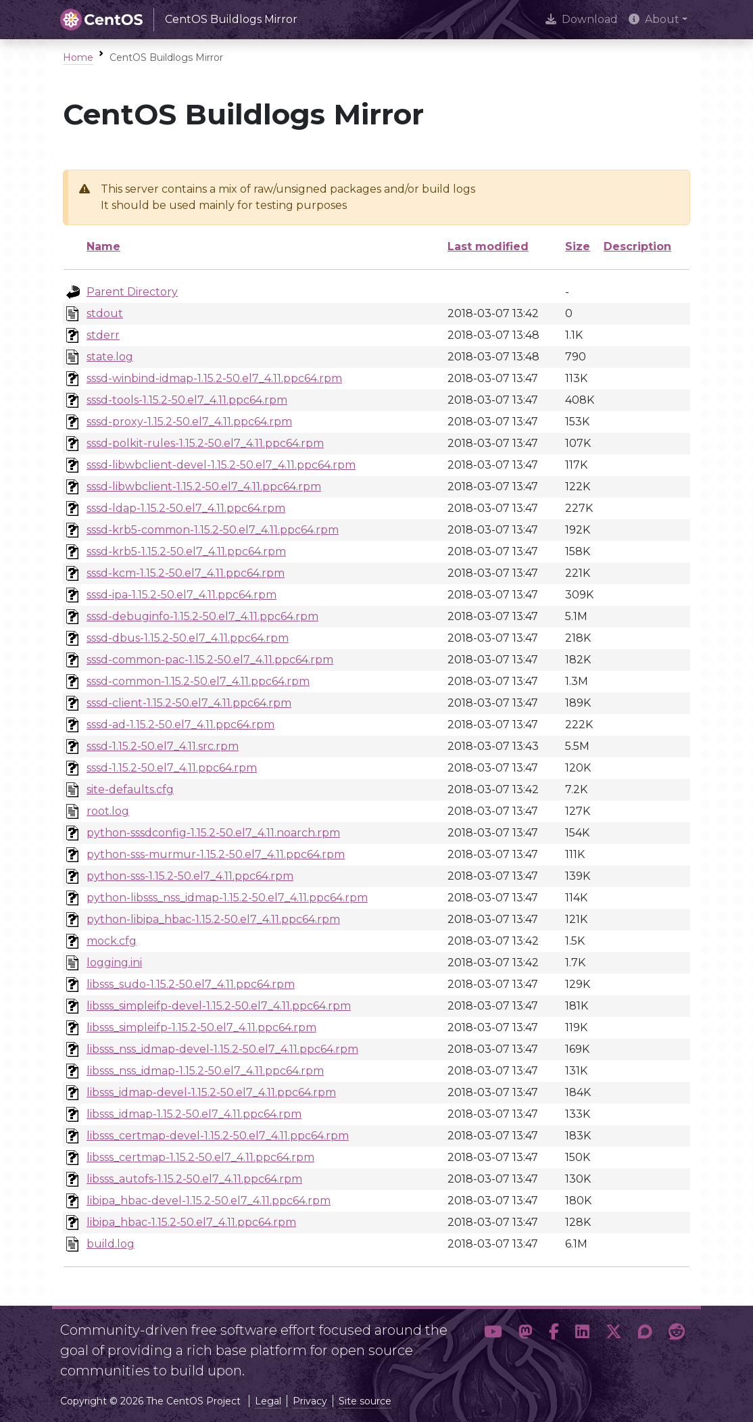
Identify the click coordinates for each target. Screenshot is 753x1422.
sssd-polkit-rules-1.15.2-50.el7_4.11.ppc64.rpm (205, 443)
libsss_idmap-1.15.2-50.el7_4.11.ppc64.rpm (194, 1114)
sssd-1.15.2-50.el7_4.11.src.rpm (163, 746)
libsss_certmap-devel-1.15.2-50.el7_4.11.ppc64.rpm (218, 1135)
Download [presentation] (581, 19)
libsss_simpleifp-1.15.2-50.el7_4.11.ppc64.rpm (201, 1027)
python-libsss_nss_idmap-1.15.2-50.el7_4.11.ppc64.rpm (227, 897)
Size (577, 246)
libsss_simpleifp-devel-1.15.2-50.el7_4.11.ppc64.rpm (219, 1005)
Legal (268, 1401)
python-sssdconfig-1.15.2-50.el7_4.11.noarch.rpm (213, 832)
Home (78, 57)
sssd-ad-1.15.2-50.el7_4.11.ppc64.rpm (180, 724)
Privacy (310, 1401)
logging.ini (114, 962)
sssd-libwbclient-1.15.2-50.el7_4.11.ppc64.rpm (204, 486)
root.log (108, 811)
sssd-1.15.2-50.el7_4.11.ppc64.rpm (172, 767)
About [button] (654, 19)
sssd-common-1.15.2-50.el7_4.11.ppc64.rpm (198, 681)
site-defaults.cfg (130, 789)
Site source (365, 1401)
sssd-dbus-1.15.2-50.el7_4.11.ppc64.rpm (188, 638)
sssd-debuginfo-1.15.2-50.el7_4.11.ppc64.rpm (202, 616)
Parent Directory (132, 291)
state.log (110, 356)
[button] (493, 1345)
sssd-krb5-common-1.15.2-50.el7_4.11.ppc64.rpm (213, 529)
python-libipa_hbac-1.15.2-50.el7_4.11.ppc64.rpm (213, 919)
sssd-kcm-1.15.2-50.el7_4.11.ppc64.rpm (186, 573)
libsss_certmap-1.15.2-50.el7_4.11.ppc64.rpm (200, 1157)
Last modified (488, 246)
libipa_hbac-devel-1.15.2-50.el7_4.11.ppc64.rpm (209, 1200)
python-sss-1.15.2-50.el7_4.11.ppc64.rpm (190, 876)
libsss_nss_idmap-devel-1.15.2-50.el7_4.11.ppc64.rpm (222, 1049)
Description (637, 246)
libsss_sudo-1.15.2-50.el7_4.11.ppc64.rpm (191, 984)
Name (103, 246)
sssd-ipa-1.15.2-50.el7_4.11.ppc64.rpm (181, 594)
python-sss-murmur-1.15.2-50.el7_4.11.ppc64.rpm (216, 854)
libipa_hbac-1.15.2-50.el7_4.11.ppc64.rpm (191, 1222)
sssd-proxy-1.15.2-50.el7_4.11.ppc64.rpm (189, 421)
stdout (105, 313)
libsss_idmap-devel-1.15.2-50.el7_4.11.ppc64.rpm (211, 1092)
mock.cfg (112, 940)
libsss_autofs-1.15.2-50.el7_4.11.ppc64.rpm (194, 1178)
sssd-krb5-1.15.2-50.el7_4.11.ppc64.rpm (186, 551)
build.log (111, 1243)
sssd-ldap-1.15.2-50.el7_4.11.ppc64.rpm (186, 508)
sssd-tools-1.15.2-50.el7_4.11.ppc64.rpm (187, 400)
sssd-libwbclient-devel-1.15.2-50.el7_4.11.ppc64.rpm (221, 464)
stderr (103, 335)
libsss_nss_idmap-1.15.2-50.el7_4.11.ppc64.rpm (205, 1070)
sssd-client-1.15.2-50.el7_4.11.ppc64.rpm (189, 702)
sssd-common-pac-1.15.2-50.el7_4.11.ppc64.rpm (210, 659)
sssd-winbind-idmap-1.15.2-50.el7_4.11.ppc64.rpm (214, 378)
